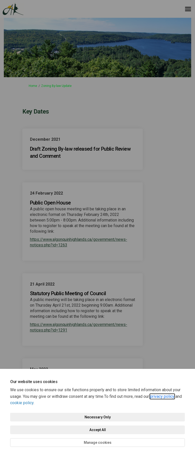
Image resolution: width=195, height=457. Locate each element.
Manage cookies (97, 442)
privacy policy (162, 396)
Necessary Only (98, 417)
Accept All (97, 430)
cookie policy (22, 402)
